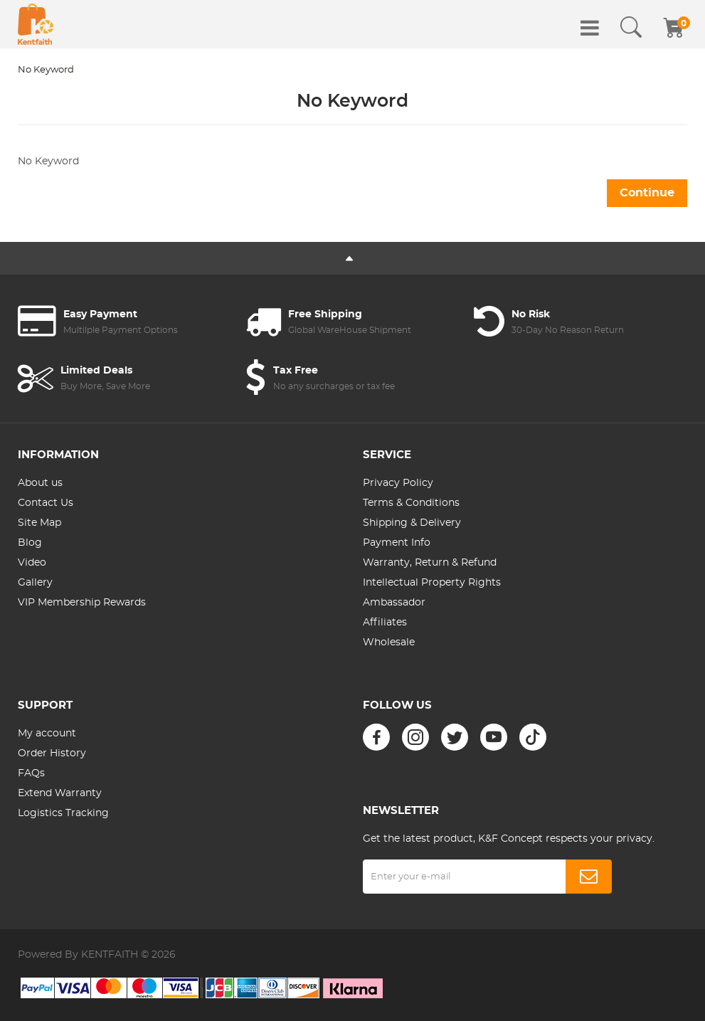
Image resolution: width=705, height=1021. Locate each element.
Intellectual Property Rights (432, 583)
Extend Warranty (60, 793)
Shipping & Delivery (412, 523)
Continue (647, 193)
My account (47, 734)
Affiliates (385, 623)
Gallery (35, 583)
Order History (52, 753)
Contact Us (45, 503)
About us (40, 483)
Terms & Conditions (411, 503)
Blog (30, 543)
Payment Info (396, 543)
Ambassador (394, 603)
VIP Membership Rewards (82, 603)
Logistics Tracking (63, 813)
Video (32, 563)
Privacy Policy (398, 483)
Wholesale (389, 642)
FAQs (31, 773)
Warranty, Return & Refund (430, 563)
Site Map (39, 523)
